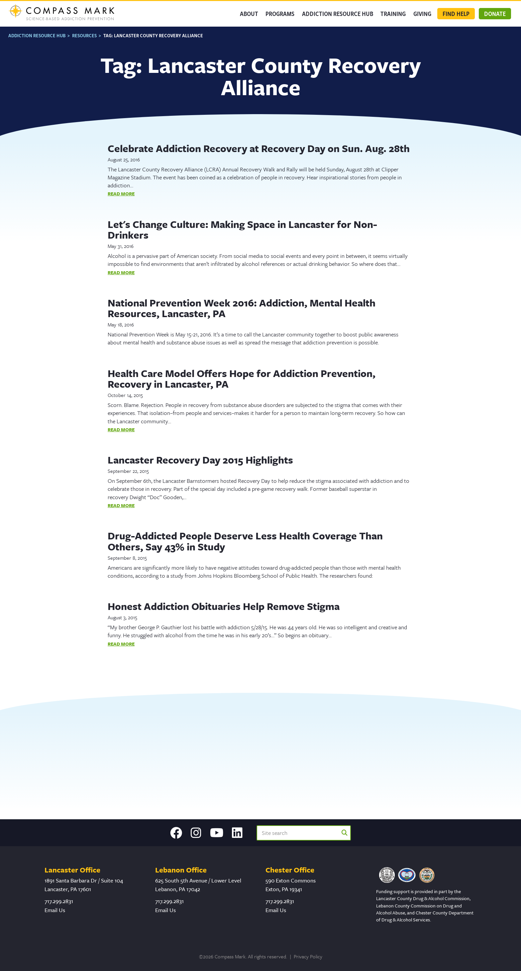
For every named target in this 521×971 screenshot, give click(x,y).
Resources (84, 34)
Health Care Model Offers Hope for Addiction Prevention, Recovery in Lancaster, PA (241, 377)
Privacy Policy (308, 956)
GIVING (422, 14)
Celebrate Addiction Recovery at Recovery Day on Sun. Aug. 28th (259, 147)
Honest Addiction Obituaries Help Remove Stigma (224, 606)
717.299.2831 (59, 901)
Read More (121, 193)
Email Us (55, 910)
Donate (495, 14)
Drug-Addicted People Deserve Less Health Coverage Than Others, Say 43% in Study (245, 540)
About (253, 14)
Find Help (456, 14)
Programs (283, 14)
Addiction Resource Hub (339, 14)
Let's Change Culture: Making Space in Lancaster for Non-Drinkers (242, 228)
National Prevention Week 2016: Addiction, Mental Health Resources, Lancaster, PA (241, 307)
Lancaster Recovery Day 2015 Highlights (200, 459)
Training (393, 14)
